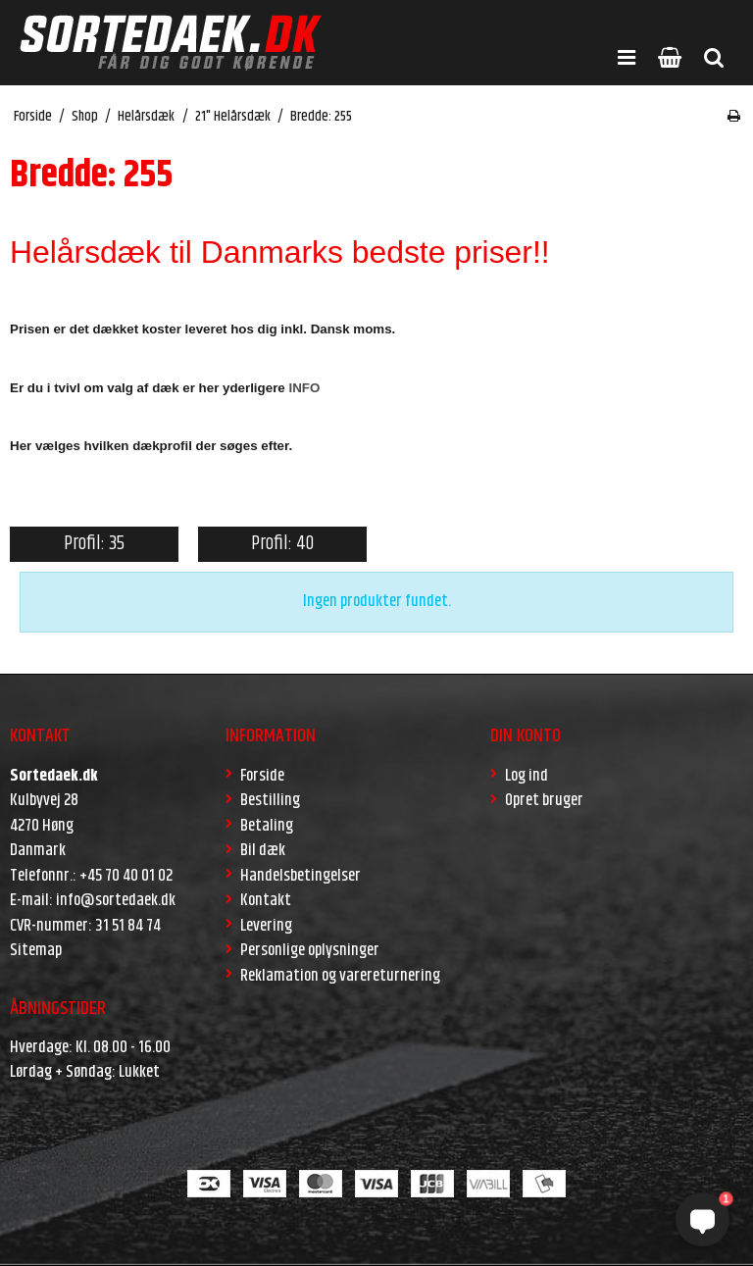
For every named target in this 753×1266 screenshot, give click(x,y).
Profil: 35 (94, 544)
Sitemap (36, 950)
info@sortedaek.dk (116, 900)
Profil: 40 (282, 544)
